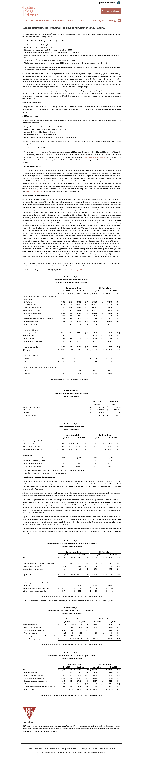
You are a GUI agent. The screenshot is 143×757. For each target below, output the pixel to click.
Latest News (27, 21)
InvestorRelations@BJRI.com (75, 270)
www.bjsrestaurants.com (34, 191)
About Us (82, 21)
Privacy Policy (103, 749)
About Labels (58, 21)
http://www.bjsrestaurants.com (95, 157)
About (30, 749)
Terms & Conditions (72, 749)
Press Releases (42, 21)
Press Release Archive (41, 749)
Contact (71, 21)
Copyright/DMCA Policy (89, 749)
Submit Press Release (57, 749)
